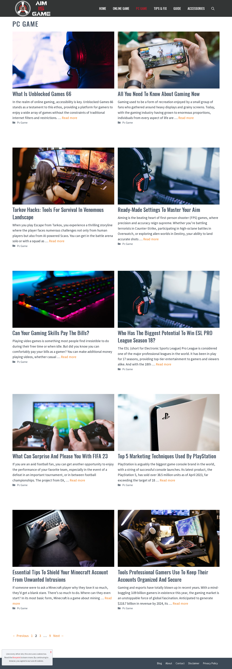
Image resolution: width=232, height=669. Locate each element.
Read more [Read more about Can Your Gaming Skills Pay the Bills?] (68, 357)
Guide (177, 8)
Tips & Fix (160, 8)
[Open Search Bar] (213, 8)
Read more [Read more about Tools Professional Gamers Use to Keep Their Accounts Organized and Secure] (180, 603)
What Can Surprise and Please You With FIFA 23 (60, 456)
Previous (20, 636)
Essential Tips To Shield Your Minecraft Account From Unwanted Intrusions (60, 575)
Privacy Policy (210, 663)
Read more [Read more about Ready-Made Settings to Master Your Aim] (151, 239)
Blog (159, 663)
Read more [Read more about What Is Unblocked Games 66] (69, 118)
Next (58, 636)
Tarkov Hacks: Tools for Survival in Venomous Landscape (58, 213)
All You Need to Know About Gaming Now (159, 94)
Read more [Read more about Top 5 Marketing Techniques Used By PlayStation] (167, 480)
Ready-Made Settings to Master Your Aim (159, 209)
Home (102, 8)
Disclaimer (193, 663)
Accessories (196, 8)
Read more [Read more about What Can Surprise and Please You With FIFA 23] (77, 480)
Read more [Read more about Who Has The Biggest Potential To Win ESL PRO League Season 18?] (163, 364)
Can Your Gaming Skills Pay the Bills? (50, 333)
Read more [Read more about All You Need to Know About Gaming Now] (186, 118)
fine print (17, 657)
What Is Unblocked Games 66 (41, 94)
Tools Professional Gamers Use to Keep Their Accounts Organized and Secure (163, 575)
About (168, 663)
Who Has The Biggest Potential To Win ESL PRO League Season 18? (165, 336)
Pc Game (141, 8)
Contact (180, 663)
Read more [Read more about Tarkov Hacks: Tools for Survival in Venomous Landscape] (56, 241)
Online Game (121, 8)
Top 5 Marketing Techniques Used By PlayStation (167, 456)
